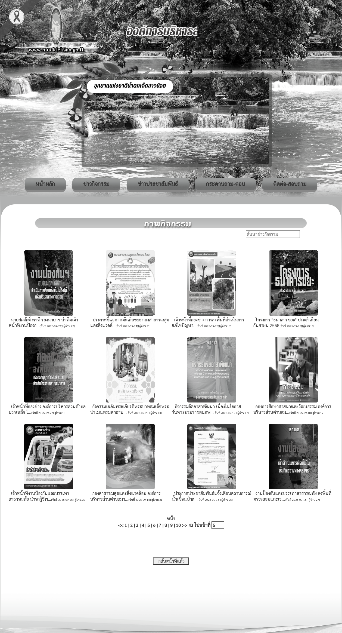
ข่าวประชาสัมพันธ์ (158, 183)
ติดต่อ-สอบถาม (289, 183)
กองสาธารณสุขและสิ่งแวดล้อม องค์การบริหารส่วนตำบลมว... (125, 496)
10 (178, 525)
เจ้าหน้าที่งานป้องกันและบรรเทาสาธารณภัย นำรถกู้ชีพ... (39, 496)
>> (184, 525)
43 (190, 525)
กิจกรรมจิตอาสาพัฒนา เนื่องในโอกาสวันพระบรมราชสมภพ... (206, 409)
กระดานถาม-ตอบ (225, 183)
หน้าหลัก (45, 183)
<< (120, 525)
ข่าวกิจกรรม (96, 183)
